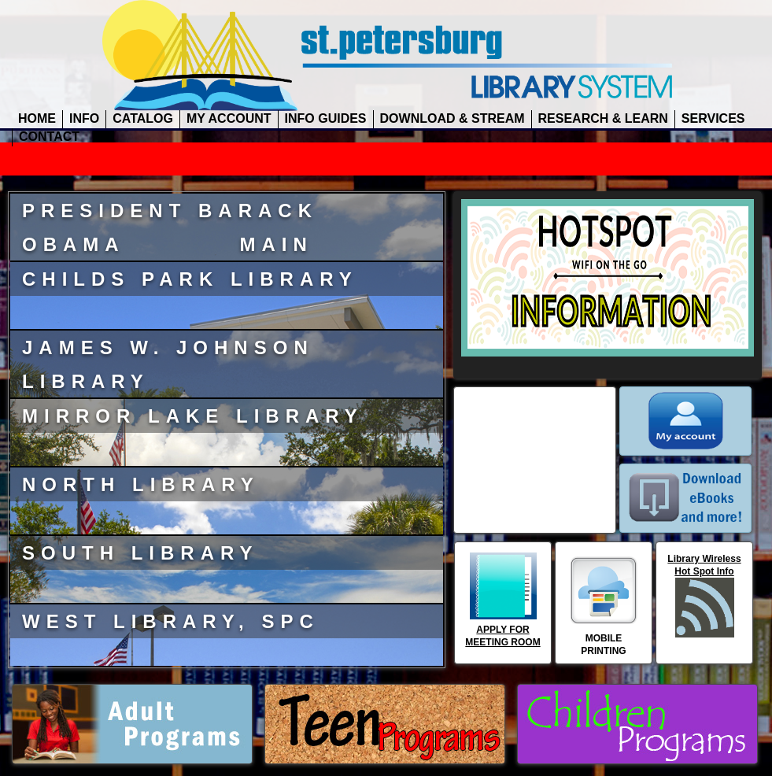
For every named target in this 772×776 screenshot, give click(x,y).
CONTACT (49, 136)
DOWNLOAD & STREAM (452, 118)
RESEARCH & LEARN (603, 118)
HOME (37, 118)
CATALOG (143, 118)
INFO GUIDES (326, 118)
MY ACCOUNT (229, 118)
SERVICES (713, 118)
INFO (84, 118)
